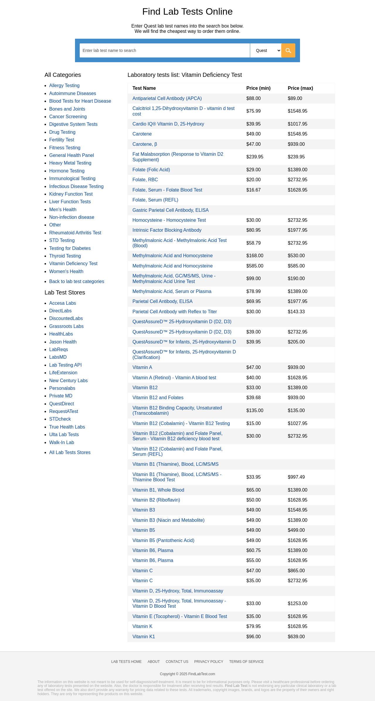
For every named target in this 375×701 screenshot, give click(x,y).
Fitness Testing (64, 147)
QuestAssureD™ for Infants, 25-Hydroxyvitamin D (184, 341)
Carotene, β (144, 144)
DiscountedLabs (66, 318)
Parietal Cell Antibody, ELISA (162, 301)
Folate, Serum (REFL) (155, 199)
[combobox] (187, 50)
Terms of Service (246, 662)
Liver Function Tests (70, 201)
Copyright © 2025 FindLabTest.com (187, 674)
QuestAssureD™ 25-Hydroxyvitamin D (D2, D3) (181, 321)
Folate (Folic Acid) (151, 169)
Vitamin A (142, 367)
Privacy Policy (208, 662)
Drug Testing (62, 132)
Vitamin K (142, 626)
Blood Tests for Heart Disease (80, 101)
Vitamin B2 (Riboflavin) (156, 499)
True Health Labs (67, 426)
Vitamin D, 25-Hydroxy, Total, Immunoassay (177, 590)
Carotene (142, 133)
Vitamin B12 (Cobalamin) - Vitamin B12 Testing (181, 423)
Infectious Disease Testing (76, 186)
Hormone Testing (67, 170)
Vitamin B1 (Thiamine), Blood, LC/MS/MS (175, 464)
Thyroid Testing (65, 255)
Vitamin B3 (143, 509)
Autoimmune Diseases (72, 93)
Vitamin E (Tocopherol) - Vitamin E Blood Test (179, 616)
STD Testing (62, 240)
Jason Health (62, 341)
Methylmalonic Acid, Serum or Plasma (171, 291)
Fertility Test (61, 139)
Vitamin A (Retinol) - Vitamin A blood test (174, 377)
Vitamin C (142, 570)
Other (55, 224)
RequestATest (63, 411)
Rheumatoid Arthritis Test (75, 232)
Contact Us (177, 662)
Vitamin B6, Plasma (152, 550)
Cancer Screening (68, 116)
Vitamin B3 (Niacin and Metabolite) (168, 520)
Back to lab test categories (76, 281)
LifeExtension (63, 372)
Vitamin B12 (145, 387)
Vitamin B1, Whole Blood (158, 489)
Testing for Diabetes (70, 248)
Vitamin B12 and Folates (157, 397)
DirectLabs (60, 310)
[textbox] (113, 50)
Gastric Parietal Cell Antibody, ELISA (170, 210)
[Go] (288, 50)
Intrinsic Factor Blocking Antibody (167, 230)
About (154, 662)
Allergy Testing (64, 85)
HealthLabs (61, 333)
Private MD (60, 395)
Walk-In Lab (61, 442)
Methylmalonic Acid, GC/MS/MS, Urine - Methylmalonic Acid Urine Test (174, 278)
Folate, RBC (145, 179)
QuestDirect (61, 403)
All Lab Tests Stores (70, 452)
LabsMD (58, 357)
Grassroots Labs (66, 326)
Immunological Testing (72, 178)
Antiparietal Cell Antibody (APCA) (167, 98)
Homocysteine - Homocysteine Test (169, 220)
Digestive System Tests (73, 124)
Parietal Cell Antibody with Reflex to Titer (174, 311)
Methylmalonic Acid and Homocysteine (172, 255)
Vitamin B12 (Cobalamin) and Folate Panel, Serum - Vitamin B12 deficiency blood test (177, 436)
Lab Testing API (65, 365)
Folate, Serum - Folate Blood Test (167, 189)
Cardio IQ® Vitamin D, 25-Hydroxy (168, 123)
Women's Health (66, 271)
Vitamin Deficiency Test (73, 263)
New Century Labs (68, 380)
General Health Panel (71, 155)
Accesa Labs (62, 303)
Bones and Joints (67, 108)
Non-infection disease (71, 217)
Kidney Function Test (71, 194)
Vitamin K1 (143, 636)
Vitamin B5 (143, 530)
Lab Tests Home (126, 662)
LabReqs (58, 349)
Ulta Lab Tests (64, 434)
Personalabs (62, 388)
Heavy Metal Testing (70, 162)
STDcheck (60, 418)
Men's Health (62, 209)
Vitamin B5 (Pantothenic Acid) (163, 540)
